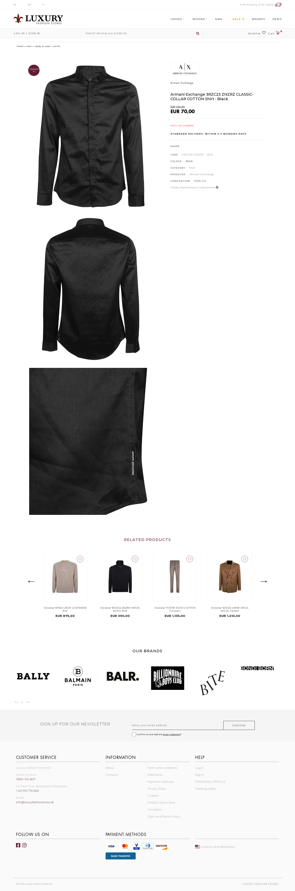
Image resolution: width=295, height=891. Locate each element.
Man (220, 18)
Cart (275, 33)
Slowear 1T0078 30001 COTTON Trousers (184, 609)
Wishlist (257, 33)
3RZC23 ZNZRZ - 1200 (197, 154)
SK (14, 4)
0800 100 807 (25, 779)
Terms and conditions (162, 768)
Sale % (238, 18)
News (277, 18)
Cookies (153, 795)
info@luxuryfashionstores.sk (35, 802)
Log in (19, 33)
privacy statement (172, 734)
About (110, 768)
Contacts (112, 775)
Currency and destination (215, 847)
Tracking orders (205, 788)
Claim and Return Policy (164, 816)
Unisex (178, 18)
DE (29, 4)
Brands (258, 18)
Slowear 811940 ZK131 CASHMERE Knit (74, 609)
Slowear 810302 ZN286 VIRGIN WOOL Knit (129, 609)
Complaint (155, 809)
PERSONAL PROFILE (210, 781)
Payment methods (161, 781)
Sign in (34, 33)
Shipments (155, 775)
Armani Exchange (201, 174)
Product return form (161, 802)
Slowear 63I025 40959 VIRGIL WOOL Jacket (239, 609)
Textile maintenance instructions (194, 187)
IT (43, 4)
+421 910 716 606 (27, 791)
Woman (200, 18)
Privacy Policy (157, 788)
